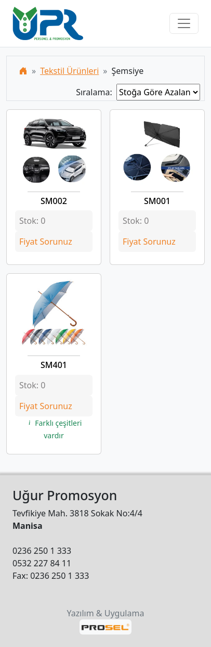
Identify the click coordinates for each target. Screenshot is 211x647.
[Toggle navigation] (184, 23)
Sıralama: (96, 92)
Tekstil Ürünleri (69, 71)
